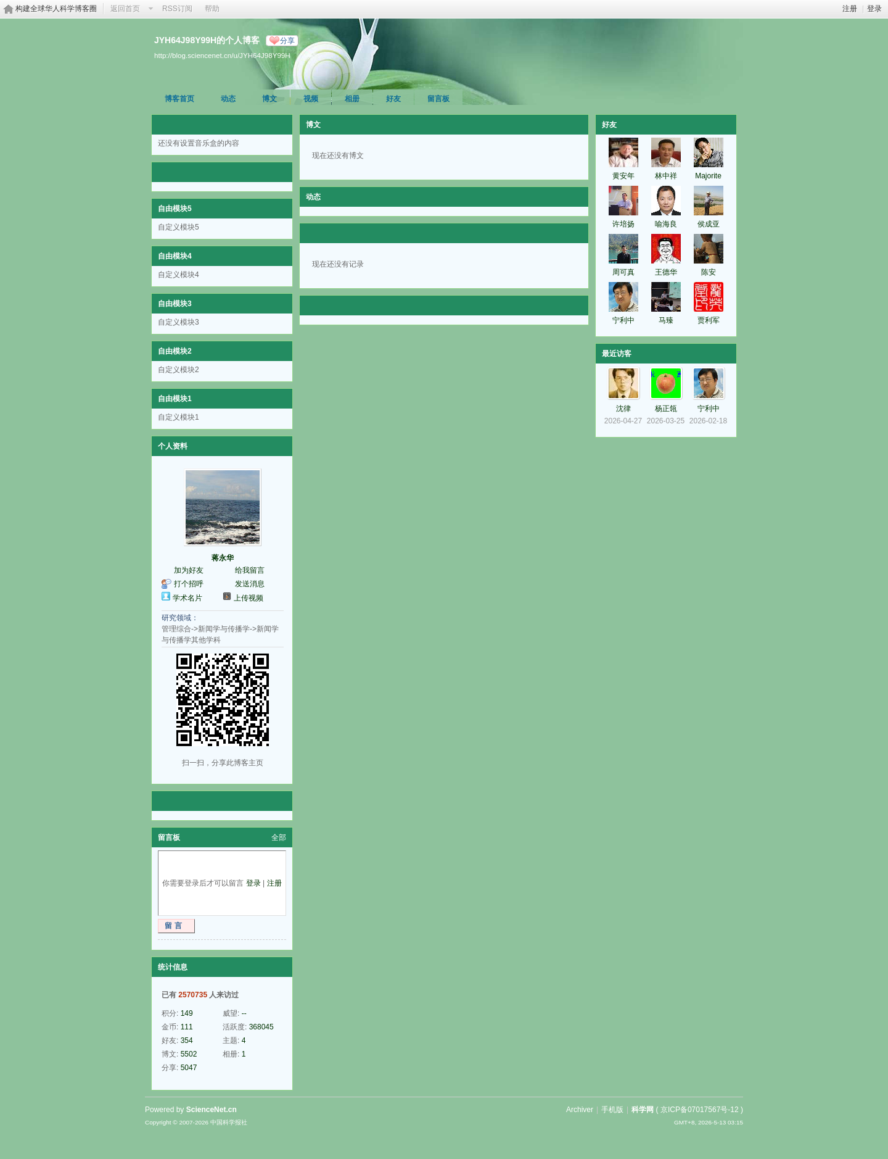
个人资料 (172, 446)
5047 (189, 1067)
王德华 (666, 272)
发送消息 (250, 584)
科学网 (642, 1109)
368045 (261, 1027)
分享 (287, 40)
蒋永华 (223, 558)
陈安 (708, 272)
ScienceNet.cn (211, 1109)
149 (187, 1013)
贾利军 (708, 320)
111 (187, 1027)
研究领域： (180, 617)
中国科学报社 (228, 1122)
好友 (393, 98)
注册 (849, 8)
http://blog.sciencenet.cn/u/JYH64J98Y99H (222, 55)
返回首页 (125, 8)
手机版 (612, 1109)
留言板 (438, 98)
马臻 (666, 320)
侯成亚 (708, 224)
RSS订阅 (177, 8)
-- (244, 1013)
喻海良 (666, 224)
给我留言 (250, 570)
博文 (269, 98)
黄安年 (623, 176)
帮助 (212, 8)
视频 (310, 98)
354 (187, 1040)
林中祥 (666, 176)
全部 (278, 837)
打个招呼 (189, 584)
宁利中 (623, 320)
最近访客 (616, 353)
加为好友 (189, 570)
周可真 (623, 272)
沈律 (623, 408)
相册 (352, 98)
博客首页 (179, 98)
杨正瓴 (666, 408)
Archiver (579, 1109)
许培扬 (623, 224)
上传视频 (248, 598)
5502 (189, 1054)
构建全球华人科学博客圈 (56, 8)
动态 (228, 98)
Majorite (708, 176)
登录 (874, 8)
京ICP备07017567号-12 (699, 1109)
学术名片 (187, 598)
